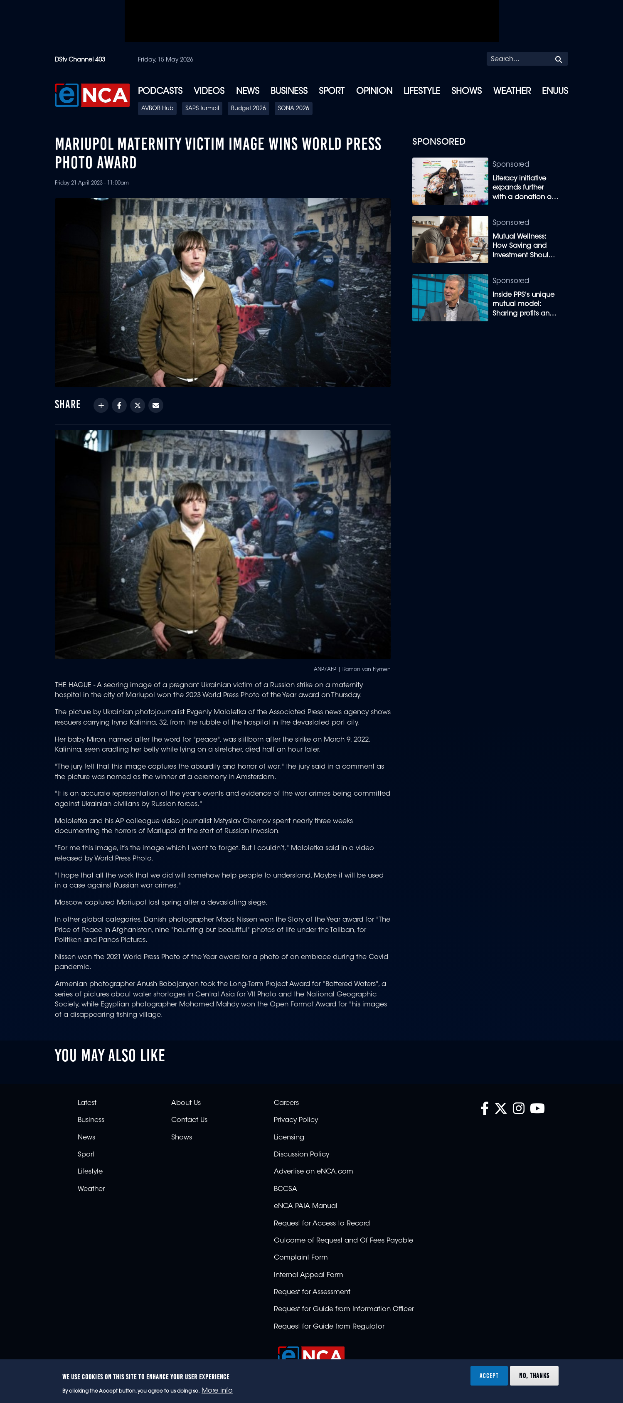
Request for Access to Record (322, 1224)
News (247, 92)
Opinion (374, 92)
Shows (466, 92)
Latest (87, 1103)
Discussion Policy (301, 1154)
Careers (286, 1103)
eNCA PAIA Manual (305, 1206)
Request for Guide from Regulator (329, 1327)
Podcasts (160, 92)
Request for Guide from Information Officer (344, 1309)
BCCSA (285, 1189)
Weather (512, 92)
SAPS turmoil (202, 109)
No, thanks (534, 1375)
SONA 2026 (293, 109)
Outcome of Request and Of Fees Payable (343, 1241)
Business (289, 92)
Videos (209, 92)
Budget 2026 (248, 109)
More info (217, 1391)
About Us (186, 1103)
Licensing (289, 1137)
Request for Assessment (312, 1292)
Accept (489, 1375)
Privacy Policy (296, 1120)
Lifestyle (422, 92)
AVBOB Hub (157, 109)
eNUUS (555, 92)
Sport (332, 92)
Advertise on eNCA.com (313, 1172)
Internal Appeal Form (308, 1275)
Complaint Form (301, 1258)
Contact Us (189, 1120)
